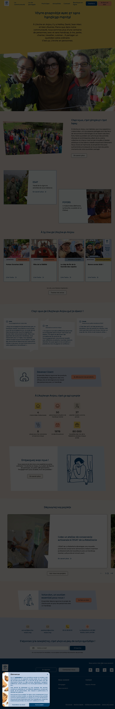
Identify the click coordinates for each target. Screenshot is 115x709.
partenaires (18, 677)
